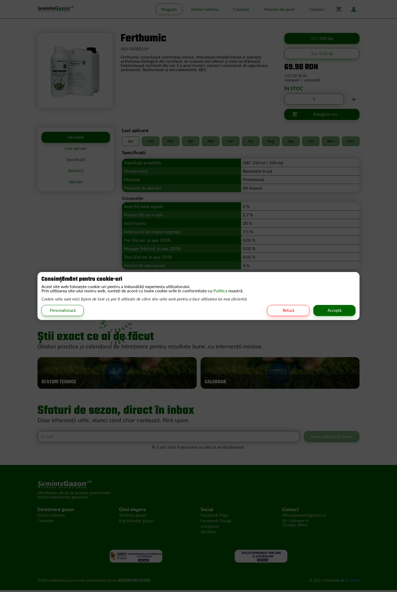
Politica (220, 290)
